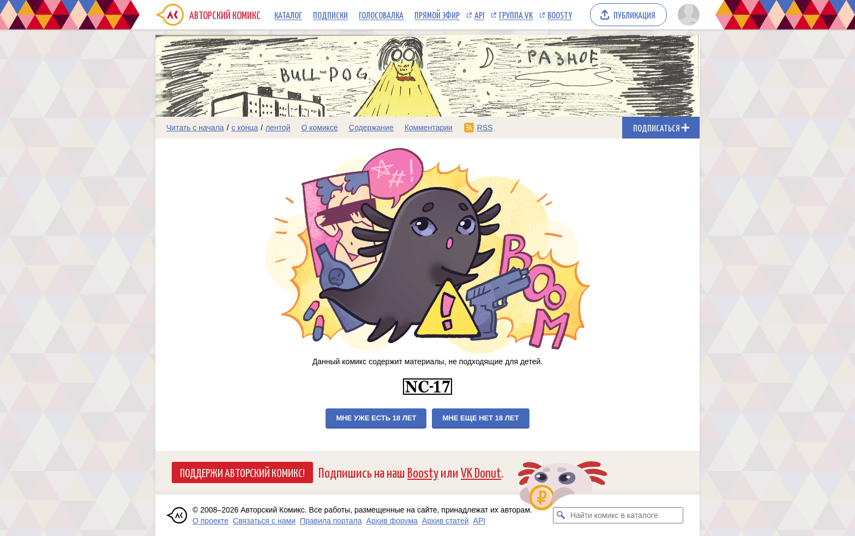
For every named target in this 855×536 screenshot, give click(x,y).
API (479, 15)
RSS (485, 127)
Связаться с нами (264, 520)
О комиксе (319, 127)
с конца (245, 127)
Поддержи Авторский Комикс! (242, 472)
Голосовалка (381, 15)
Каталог (288, 15)
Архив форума (392, 520)
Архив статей (445, 520)
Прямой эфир (437, 15)
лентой (278, 127)
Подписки (330, 15)
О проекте (210, 520)
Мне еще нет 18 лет (480, 418)
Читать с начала (195, 127)
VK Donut (481, 471)
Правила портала (331, 520)
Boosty (559, 15)
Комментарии (429, 127)
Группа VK (516, 15)
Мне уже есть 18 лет (376, 418)
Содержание (371, 127)
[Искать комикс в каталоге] (561, 515)
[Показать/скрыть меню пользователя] (687, 14)
